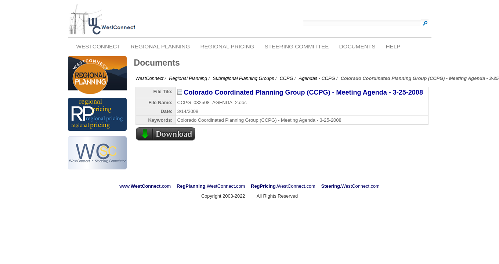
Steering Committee (296, 46)
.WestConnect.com (211, 186)
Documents (357, 46)
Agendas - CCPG (317, 78)
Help (393, 46)
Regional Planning (160, 46)
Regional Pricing (227, 46)
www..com (145, 186)
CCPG (286, 78)
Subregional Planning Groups (243, 78)
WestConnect (98, 46)
